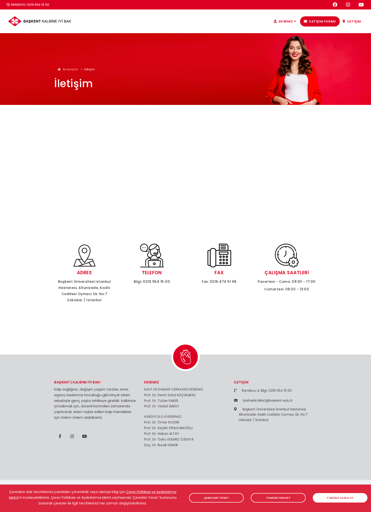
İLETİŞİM (352, 21)
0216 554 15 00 (156, 281)
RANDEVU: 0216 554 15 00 (27, 4)
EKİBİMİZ (285, 21)
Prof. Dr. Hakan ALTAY (161, 433)
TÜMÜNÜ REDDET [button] (278, 498)
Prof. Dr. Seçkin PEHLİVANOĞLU (168, 428)
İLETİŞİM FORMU (320, 21)
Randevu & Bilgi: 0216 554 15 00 (267, 390)
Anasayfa (67, 69)
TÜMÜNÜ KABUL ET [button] (340, 498)
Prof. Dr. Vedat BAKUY (161, 406)
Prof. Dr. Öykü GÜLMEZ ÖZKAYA (169, 439)
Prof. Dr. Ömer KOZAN (161, 422)
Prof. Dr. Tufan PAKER (161, 400)
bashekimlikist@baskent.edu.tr (268, 400)
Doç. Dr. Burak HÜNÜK (161, 445)
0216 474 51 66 (223, 281)
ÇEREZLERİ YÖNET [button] (216, 498)
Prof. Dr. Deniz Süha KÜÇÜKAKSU (170, 395)
